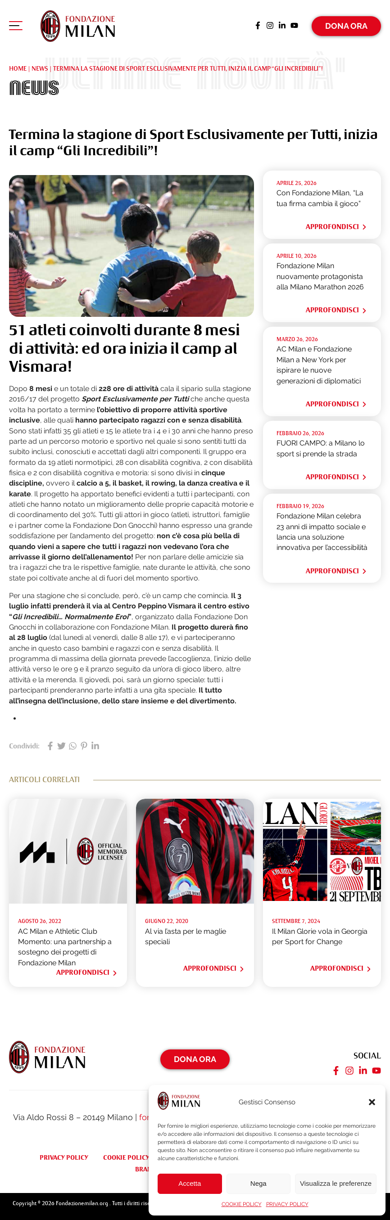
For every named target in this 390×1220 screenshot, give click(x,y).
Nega (258, 1183)
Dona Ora (346, 24)
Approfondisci (336, 225)
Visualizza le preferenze (336, 1183)
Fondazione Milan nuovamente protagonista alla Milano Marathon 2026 (320, 274)
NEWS (40, 66)
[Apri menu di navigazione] (16, 26)
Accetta (189, 1183)
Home (18, 66)
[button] (371, 1102)
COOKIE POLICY (242, 1204)
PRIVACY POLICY (287, 1204)
